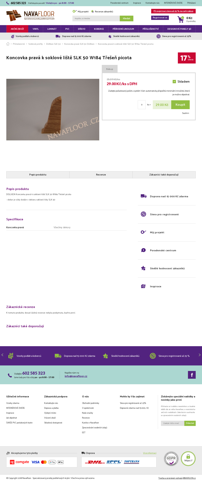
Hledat (126, 19)
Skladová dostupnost (53, 423)
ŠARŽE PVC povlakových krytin (19, 423)
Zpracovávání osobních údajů (94, 427)
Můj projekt (80, 12)
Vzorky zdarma (12, 403)
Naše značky (87, 413)
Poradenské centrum (119, 3)
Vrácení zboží (50, 418)
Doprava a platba (51, 408)
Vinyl (36, 29)
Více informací (149, 453)
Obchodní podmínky (90, 403)
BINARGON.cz (189, 478)
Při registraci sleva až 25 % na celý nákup (172, 11)
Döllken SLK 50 (53, 44)
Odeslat (190, 423)
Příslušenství (151, 29)
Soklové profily (35, 44)
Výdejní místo (50, 413)
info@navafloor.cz (76, 376)
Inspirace (137, 3)
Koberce (99, 29)
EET (83, 432)
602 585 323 (33, 373)
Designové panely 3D (179, 29)
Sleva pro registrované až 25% (133, 403)
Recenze (86, 418)
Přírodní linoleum (123, 29)
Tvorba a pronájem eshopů (170, 478)
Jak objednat (11, 418)
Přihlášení (191, 3)
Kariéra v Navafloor (90, 423)
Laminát (51, 29)
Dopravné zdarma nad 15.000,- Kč (134, 408)
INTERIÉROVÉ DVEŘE (173, 3)
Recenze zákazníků (102, 12)
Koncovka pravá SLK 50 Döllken (79, 44)
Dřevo (81, 29)
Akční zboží (17, 29)
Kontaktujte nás (152, 3)
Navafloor (30, 11)
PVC (67, 29)
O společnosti (88, 408)
